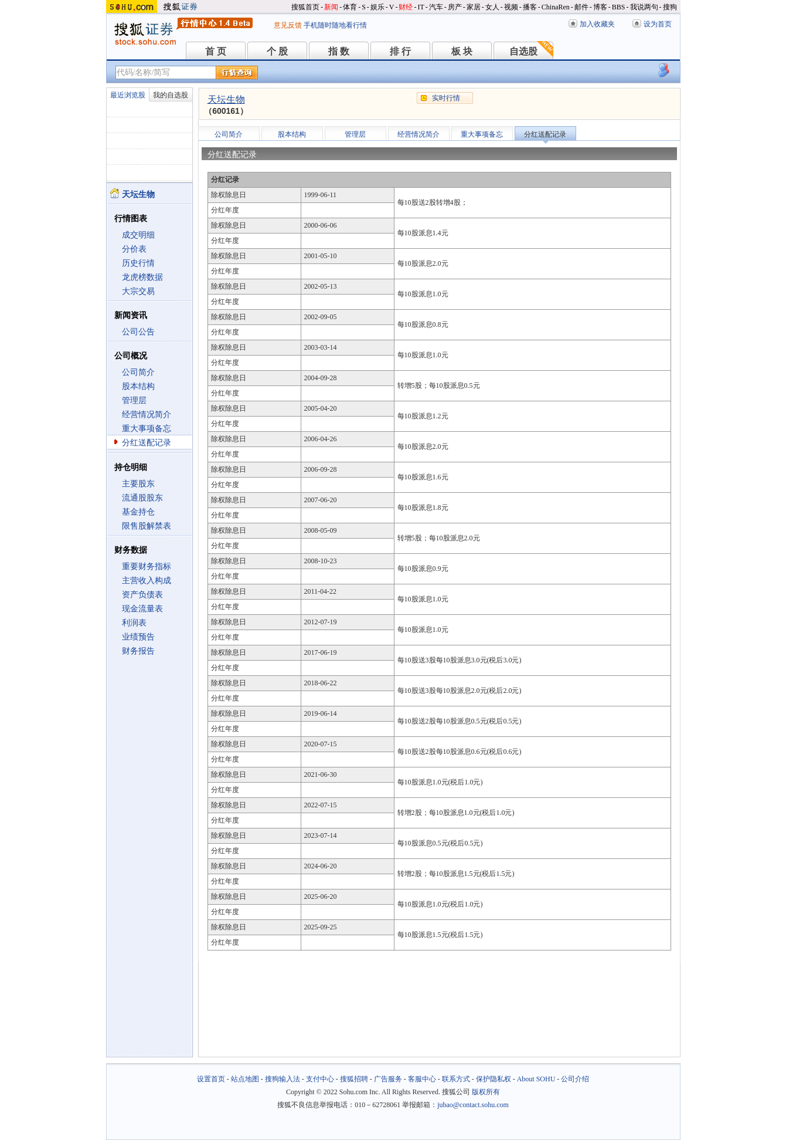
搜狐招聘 (354, 1079)
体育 (350, 7)
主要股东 (138, 483)
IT (420, 7)
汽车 (436, 7)
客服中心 (422, 1079)
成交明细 (138, 235)
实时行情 (446, 98)
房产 (455, 7)
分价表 (134, 249)
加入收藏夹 (597, 24)
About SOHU (536, 1079)
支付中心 (320, 1079)
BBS (618, 7)
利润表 (134, 622)
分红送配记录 (146, 442)
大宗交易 (138, 291)
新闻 (331, 7)
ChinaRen (556, 7)
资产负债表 (142, 594)
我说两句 (644, 7)
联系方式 (456, 1079)
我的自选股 (170, 95)
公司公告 (138, 331)
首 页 (215, 51)
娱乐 (377, 7)
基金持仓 (138, 512)
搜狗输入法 (282, 1079)
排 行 (400, 51)
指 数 (338, 51)
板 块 (461, 51)
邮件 (581, 7)
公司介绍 (575, 1079)
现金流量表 (142, 608)
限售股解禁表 (146, 526)
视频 (511, 7)
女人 (492, 7)
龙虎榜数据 (142, 277)
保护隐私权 (493, 1079)
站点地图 (245, 1079)
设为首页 (658, 24)
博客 (600, 7)
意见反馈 (288, 25)
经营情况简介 (146, 414)
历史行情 (138, 263)
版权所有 (486, 1092)
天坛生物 (226, 99)
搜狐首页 (305, 7)
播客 (530, 7)
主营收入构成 (146, 580)
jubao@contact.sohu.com (473, 1105)
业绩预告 (138, 636)
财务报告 (138, 651)
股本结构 (138, 386)
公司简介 (138, 372)
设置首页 (211, 1079)
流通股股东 (142, 497)
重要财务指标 (146, 566)
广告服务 (388, 1079)
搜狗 (670, 7)
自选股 (523, 51)
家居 (474, 7)
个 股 (277, 51)
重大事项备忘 (146, 428)
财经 (406, 7)
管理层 (134, 400)
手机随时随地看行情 (335, 25)
